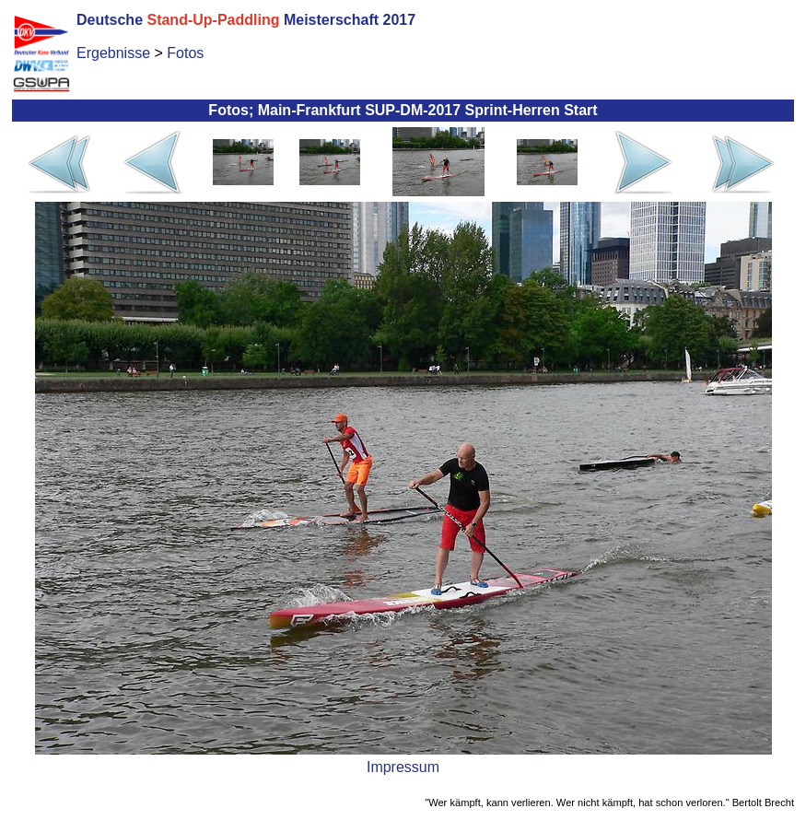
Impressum (403, 767)
